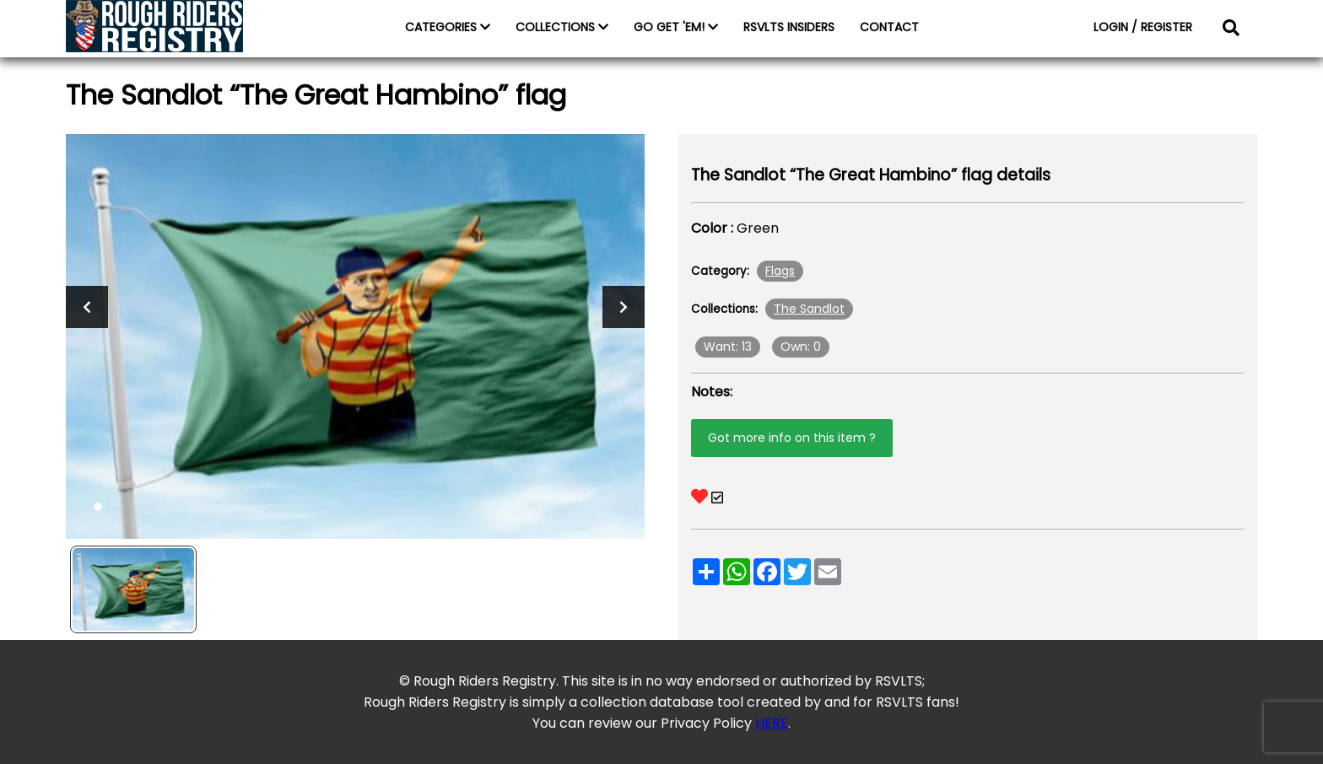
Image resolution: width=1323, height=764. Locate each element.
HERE (771, 723)
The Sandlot (809, 308)
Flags (780, 270)
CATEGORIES (447, 27)
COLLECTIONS (562, 27)
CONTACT (889, 27)
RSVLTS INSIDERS (788, 27)
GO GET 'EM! (676, 27)
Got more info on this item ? (792, 437)
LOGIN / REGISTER (1143, 27)
